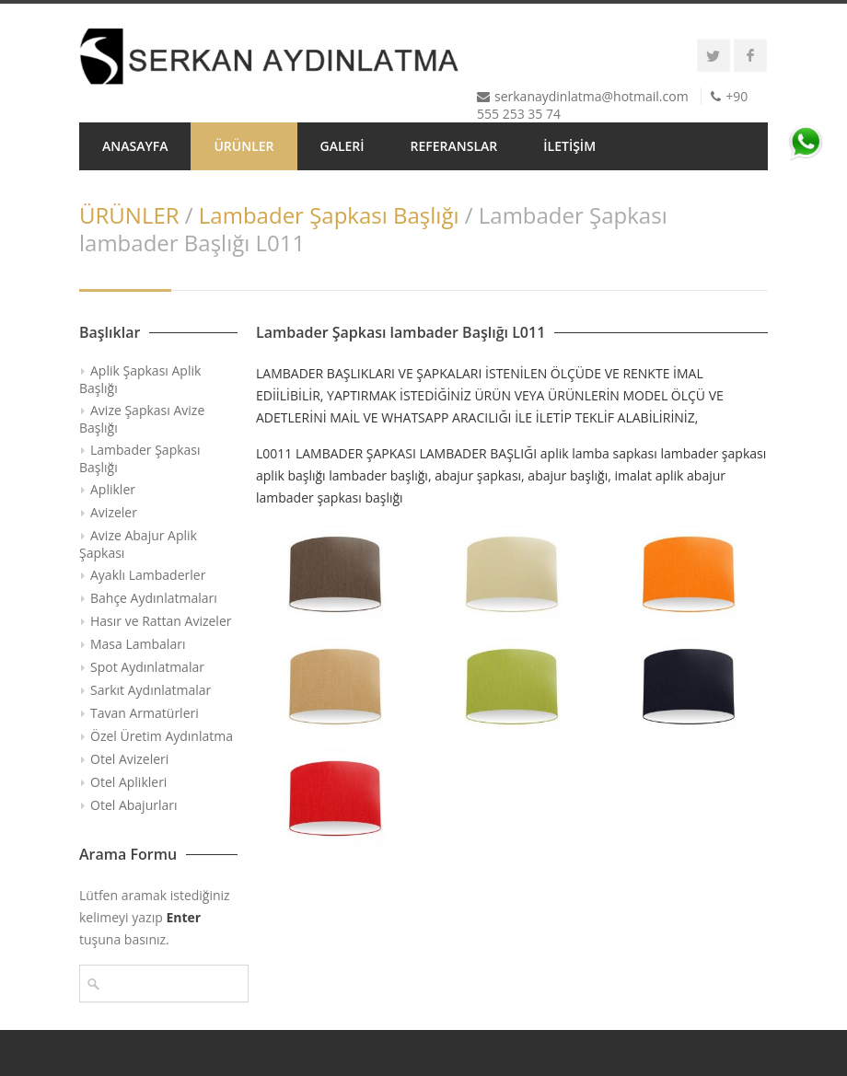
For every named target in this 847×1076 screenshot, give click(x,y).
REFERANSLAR (454, 146)
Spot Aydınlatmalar (147, 667)
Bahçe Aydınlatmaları (153, 598)
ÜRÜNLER (243, 146)
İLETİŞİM (569, 146)
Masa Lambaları (137, 644)
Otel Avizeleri (129, 759)
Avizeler (113, 512)
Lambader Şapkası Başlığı (329, 215)
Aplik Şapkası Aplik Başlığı (140, 379)
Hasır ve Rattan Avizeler (160, 621)
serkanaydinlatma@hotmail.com (591, 96)
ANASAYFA (135, 146)
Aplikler (112, 489)
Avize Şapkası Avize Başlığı (141, 418)
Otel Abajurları (134, 805)
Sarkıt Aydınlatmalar (150, 690)
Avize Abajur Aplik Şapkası (138, 543)
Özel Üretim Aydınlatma (161, 736)
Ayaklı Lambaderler (147, 575)
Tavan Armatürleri (144, 713)
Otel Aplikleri (128, 782)
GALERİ (342, 146)
